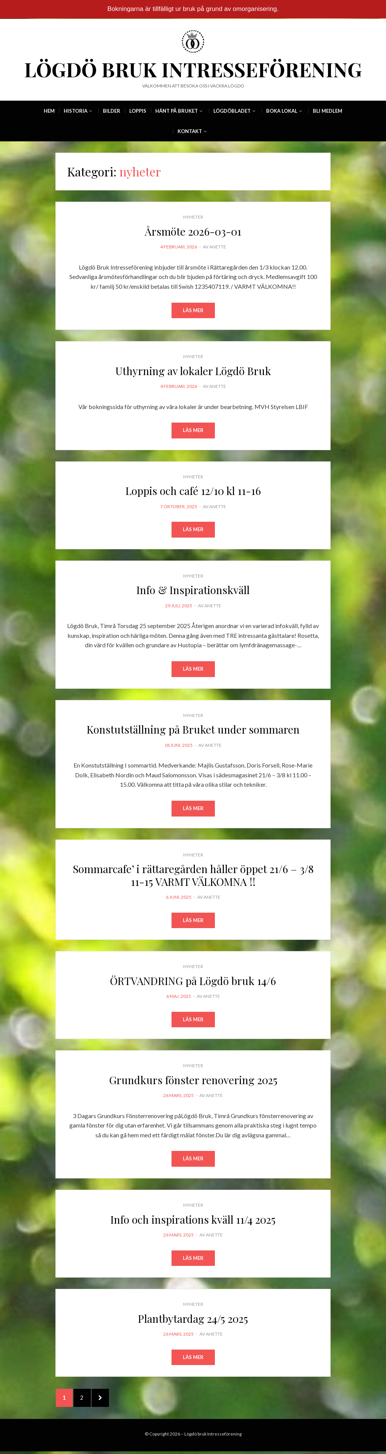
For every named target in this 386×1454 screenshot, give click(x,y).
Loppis (137, 111)
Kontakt (190, 131)
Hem (49, 111)
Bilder (111, 111)
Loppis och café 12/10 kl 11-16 (193, 491)
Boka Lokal (281, 111)
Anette (217, 247)
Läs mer (193, 311)
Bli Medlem (327, 111)
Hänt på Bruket (176, 111)
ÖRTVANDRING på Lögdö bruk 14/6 (193, 981)
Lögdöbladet (232, 111)
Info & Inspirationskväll (193, 591)
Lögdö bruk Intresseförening (193, 69)
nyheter (193, 217)
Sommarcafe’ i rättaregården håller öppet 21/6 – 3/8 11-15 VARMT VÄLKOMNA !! (193, 876)
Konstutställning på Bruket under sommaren (193, 730)
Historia (75, 111)
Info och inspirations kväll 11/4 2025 (193, 1220)
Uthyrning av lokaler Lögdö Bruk (193, 371)
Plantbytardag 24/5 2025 (193, 1320)
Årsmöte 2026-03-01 (193, 231)
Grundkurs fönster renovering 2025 (193, 1081)
